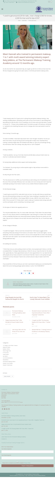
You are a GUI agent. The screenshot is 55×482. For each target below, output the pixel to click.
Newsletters (5, 359)
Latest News (6, 354)
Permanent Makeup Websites (39, 475)
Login (26, 475)
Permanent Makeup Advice (9, 361)
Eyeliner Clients (6, 349)
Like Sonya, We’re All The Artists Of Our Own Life (19, 330)
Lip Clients (5, 356)
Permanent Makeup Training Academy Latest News (18, 313)
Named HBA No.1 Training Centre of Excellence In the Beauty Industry (41, 330)
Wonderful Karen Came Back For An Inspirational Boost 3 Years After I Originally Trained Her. (41, 313)
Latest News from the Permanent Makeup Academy (13, 436)
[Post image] (7, 313)
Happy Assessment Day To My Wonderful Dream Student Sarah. (14, 321)
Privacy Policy (27, 463)
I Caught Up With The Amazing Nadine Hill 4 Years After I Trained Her (41, 322)
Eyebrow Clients (6, 347)
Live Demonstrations (8, 358)
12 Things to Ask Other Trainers (10, 345)
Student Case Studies (8, 363)
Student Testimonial (7, 365)
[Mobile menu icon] (2, 9)
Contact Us (4, 439)
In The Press (6, 352)
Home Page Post (7, 350)
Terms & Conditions (14, 475)
